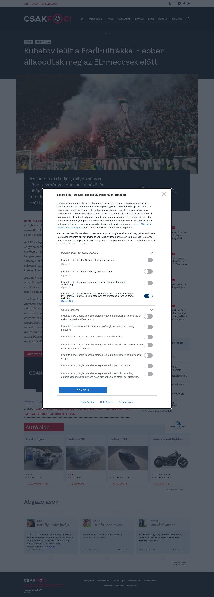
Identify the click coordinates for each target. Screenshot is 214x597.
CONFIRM (83, 390)
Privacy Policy (126, 402)
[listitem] (107, 252)
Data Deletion (88, 402)
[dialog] (107, 298)
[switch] (148, 260)
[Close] (165, 195)
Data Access (106, 402)
